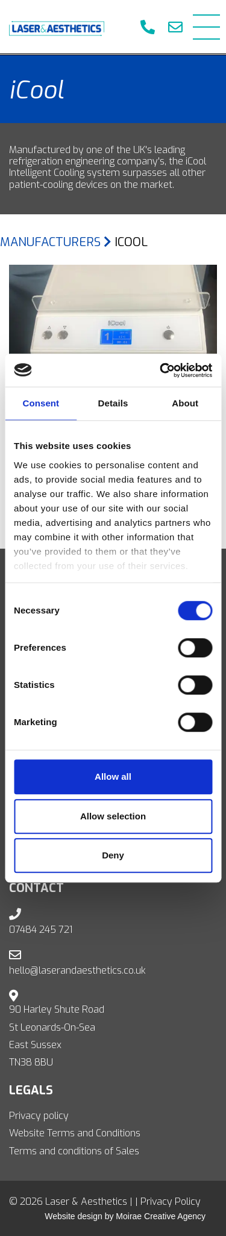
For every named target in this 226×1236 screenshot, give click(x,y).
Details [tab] (113, 403)
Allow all (113, 776)
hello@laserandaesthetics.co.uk (77, 970)
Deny (113, 855)
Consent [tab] (40, 403)
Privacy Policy (170, 1201)
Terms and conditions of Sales (74, 1151)
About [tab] (185, 403)
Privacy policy (39, 1115)
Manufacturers (55, 242)
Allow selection (113, 816)
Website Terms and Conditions (74, 1133)
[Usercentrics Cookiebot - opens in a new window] (161, 370)
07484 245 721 (41, 929)
